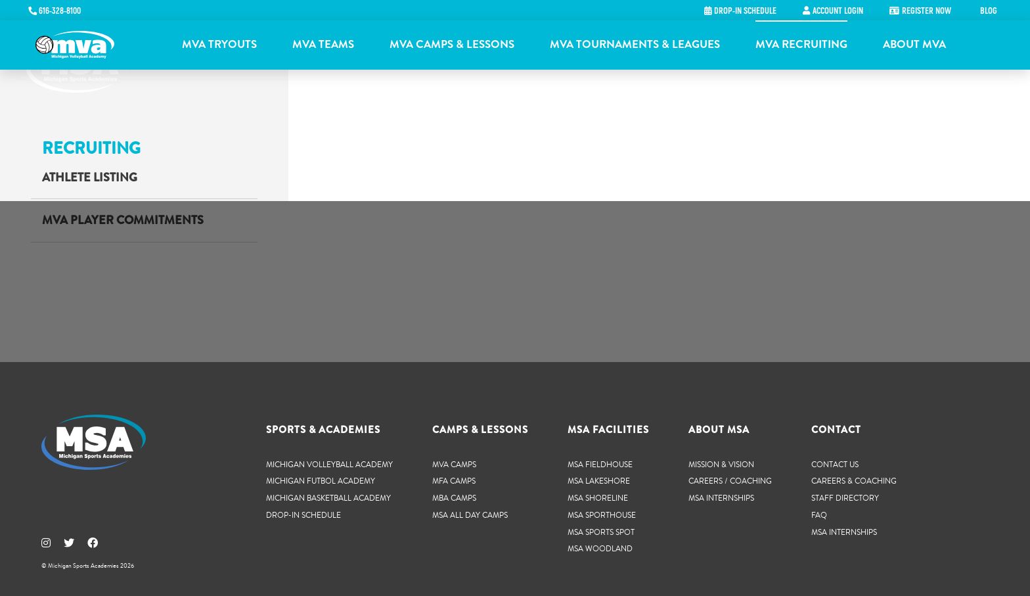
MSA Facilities (608, 430)
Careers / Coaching (730, 481)
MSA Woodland (600, 548)
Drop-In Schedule (303, 515)
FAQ (819, 515)
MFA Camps (454, 481)
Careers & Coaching (854, 481)
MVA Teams (323, 44)
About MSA (719, 430)
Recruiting (91, 148)
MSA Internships (721, 498)
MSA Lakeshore (599, 481)
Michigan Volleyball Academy (329, 464)
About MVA (914, 44)
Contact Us (835, 464)
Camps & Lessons (480, 430)
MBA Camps (454, 498)
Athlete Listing (89, 177)
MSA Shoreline (598, 498)
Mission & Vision (721, 464)
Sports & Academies (323, 430)
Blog (988, 11)
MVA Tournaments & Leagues (635, 44)
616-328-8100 (60, 11)
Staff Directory (845, 498)
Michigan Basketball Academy (328, 498)
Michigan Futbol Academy (320, 481)
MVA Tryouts (219, 44)
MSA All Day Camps (470, 515)
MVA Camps (454, 464)
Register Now (926, 11)
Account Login (838, 11)
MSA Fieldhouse (600, 464)
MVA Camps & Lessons (452, 44)
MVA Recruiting (801, 44)
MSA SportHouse (602, 515)
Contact (836, 430)
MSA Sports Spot (601, 532)
